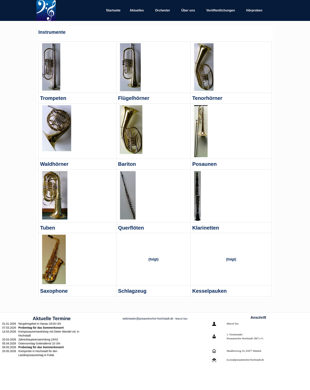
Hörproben (254, 10)
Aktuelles (137, 10)
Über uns (188, 10)
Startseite (113, 10)
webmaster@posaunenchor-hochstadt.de (148, 318)
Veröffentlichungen (220, 10)
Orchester (162, 10)
